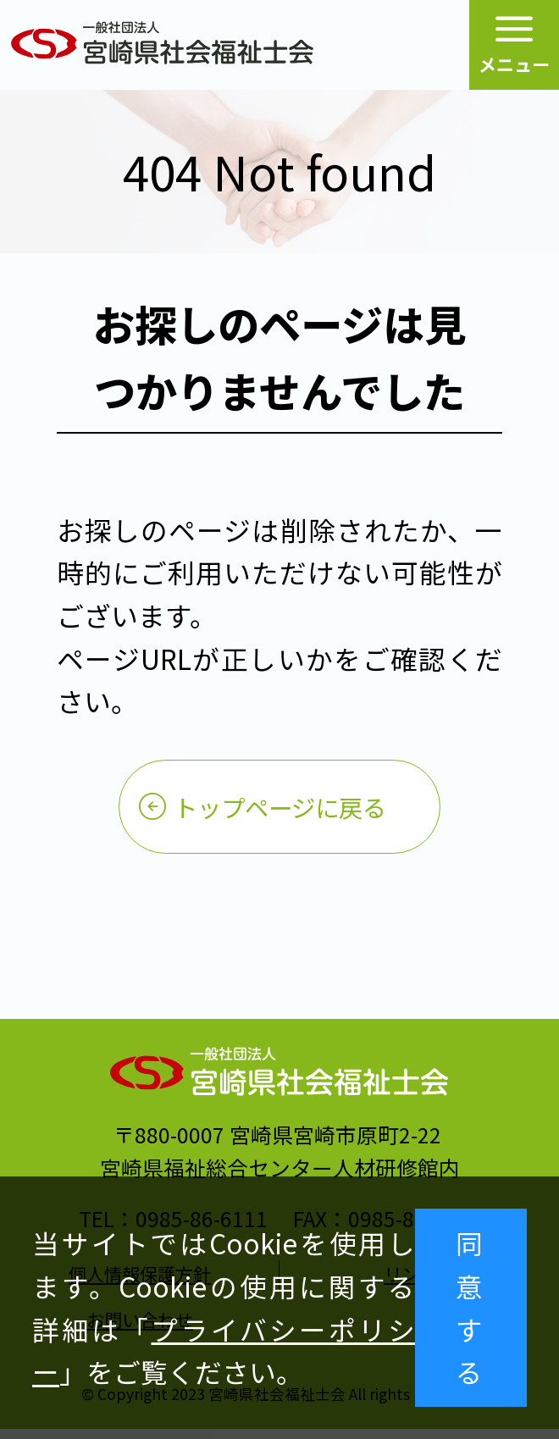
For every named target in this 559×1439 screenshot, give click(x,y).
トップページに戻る (279, 811)
